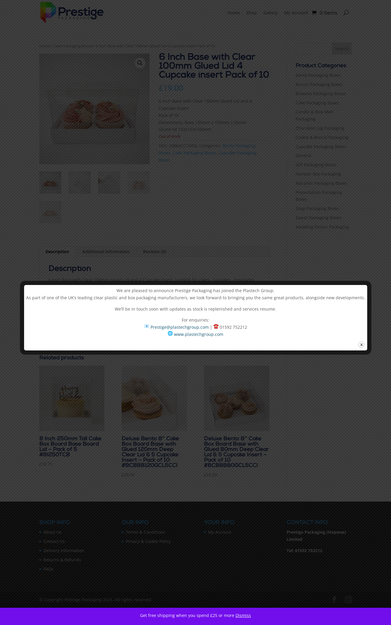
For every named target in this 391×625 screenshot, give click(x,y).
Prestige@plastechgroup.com (179, 327)
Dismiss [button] (243, 615)
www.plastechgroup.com (198, 334)
